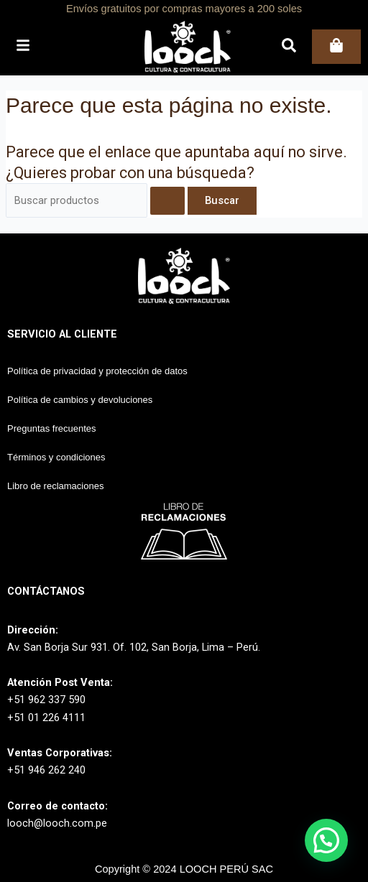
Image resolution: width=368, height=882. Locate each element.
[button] (326, 840)
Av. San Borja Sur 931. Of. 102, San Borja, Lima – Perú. (133, 647)
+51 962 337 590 (46, 699)
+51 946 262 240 (46, 769)
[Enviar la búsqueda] (167, 201)
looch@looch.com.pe (57, 823)
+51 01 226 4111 (46, 717)
